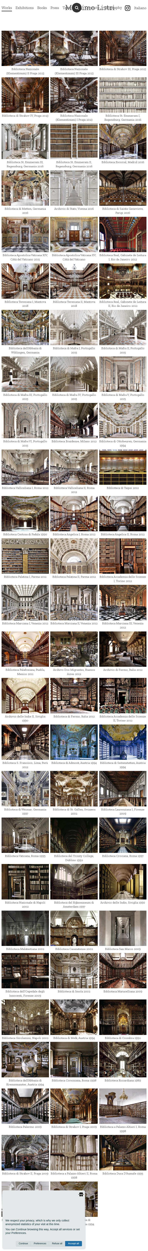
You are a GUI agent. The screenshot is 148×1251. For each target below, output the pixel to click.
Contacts (92, 7)
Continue (23, 1243)
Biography (113, 7)
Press (54, 8)
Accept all (73, 1243)
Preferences (40, 1243)
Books (42, 8)
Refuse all (57, 1243)
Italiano (140, 8)
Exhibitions (25, 8)
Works (7, 8)
